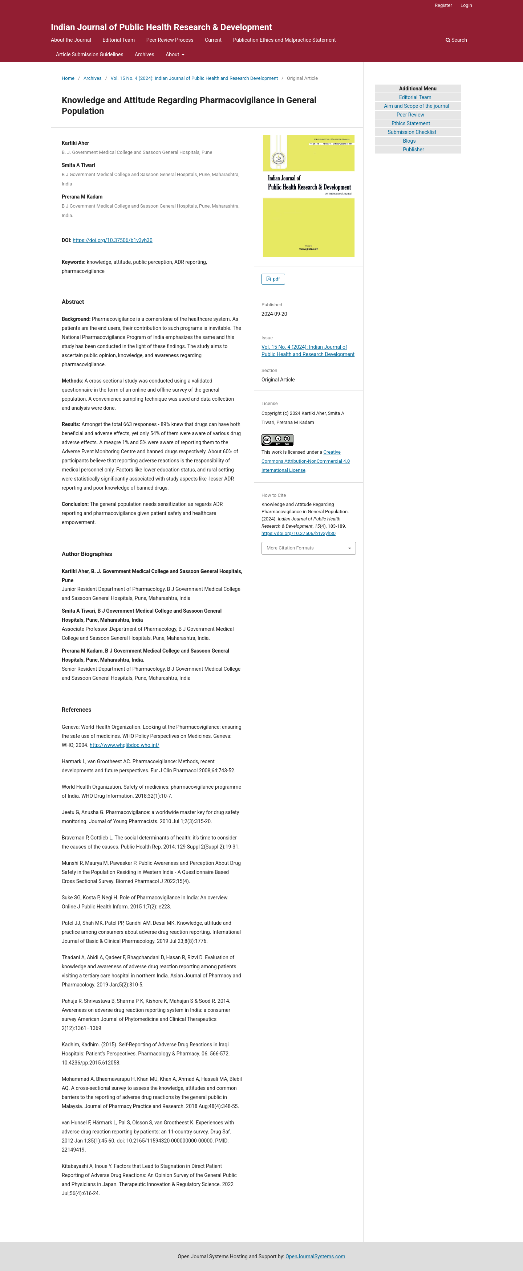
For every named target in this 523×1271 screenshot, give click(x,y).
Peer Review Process (170, 40)
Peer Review (410, 115)
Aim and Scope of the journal (416, 106)
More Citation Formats (290, 548)
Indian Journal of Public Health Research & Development (161, 27)
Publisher (413, 149)
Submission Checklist (412, 132)
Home (68, 78)
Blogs (409, 141)
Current (213, 40)
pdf (276, 279)
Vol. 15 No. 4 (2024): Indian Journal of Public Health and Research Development (194, 78)
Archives (144, 54)
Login (466, 5)
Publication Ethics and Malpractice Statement (284, 40)
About (173, 54)
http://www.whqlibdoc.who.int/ (124, 745)
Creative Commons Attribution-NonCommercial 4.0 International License (306, 461)
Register (443, 5)
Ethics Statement (402, 123)
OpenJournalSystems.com (315, 1256)
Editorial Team (118, 40)
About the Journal (71, 40)
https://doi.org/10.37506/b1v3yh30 (113, 240)
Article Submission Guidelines (89, 54)
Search (456, 40)
